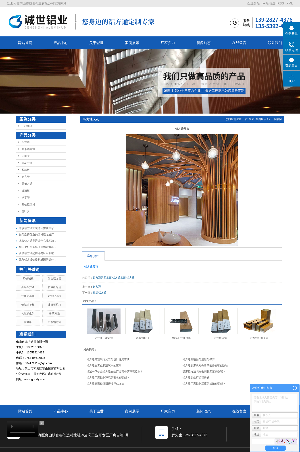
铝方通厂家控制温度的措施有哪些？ (204, 383)
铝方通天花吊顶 (102, 277)
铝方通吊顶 (119, 277)
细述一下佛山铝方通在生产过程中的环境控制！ (115, 371)
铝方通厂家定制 (103, 338)
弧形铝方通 (28, 149)
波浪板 (26, 190)
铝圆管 (26, 156)
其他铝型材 (28, 204)
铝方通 (26, 142)
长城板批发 (28, 313)
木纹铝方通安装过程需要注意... (37, 228)
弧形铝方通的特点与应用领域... (37, 253)
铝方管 (26, 176)
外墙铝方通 (99, 292)
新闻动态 (203, 43)
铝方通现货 (220, 338)
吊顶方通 (54, 313)
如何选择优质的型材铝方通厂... (37, 234)
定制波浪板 (54, 296)
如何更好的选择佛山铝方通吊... (37, 247)
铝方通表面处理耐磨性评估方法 (105, 383)
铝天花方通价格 (181, 338)
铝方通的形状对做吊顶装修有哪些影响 (205, 365)
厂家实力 (168, 43)
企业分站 (253, 3)
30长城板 (28, 278)
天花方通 (27, 163)
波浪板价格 (54, 304)
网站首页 (25, 43)
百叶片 (26, 211)
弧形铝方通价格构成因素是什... (37, 259)
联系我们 (275, 43)
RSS (280, 3)
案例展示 (132, 43)
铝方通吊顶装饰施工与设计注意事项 (108, 359)
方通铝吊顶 (28, 296)
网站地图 (268, 3)
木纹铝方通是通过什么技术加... (37, 240)
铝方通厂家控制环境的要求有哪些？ (108, 377)
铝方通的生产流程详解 (196, 377)
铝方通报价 (142, 338)
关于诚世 (96, 43)
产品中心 (61, 43)
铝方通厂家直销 (259, 338)
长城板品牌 (54, 287)
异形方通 (27, 183)
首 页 (248, 119)
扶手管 (26, 197)
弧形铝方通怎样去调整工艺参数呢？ (204, 371)
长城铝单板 (28, 304)
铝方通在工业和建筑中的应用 (104, 365)
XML (289, 3)
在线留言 (239, 43)
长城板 (26, 169)
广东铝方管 (54, 322)
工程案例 (27, 126)
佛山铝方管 (54, 278)
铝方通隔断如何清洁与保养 (199, 359)
